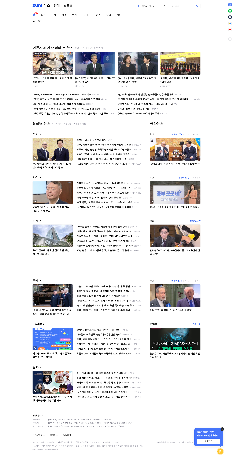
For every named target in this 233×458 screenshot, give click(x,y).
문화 (98, 14)
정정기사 (37, 415)
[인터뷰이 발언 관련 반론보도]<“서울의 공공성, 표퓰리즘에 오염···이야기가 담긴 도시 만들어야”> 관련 (90, 423)
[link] (230, 4)
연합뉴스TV (79, 86)
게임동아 (36, 86)
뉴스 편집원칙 (38, 442)
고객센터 (106, 442)
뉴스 (47, 6)
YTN (187, 134)
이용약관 (51, 442)
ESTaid (37, 449)
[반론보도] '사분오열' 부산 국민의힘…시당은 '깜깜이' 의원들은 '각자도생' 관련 (80, 419)
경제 (64, 14)
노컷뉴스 (196, 134)
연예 (57, 6)
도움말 (116, 442)
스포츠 (68, 6)
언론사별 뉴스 (39, 435)
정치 (43, 14)
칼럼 (108, 14)
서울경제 (196, 177)
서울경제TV (165, 86)
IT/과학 (86, 14)
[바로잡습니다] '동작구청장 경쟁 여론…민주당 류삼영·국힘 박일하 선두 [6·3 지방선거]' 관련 (86, 426)
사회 (53, 14)
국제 (74, 14)
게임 (119, 14)
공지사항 (95, 442)
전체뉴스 (54, 435)
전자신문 (196, 324)
